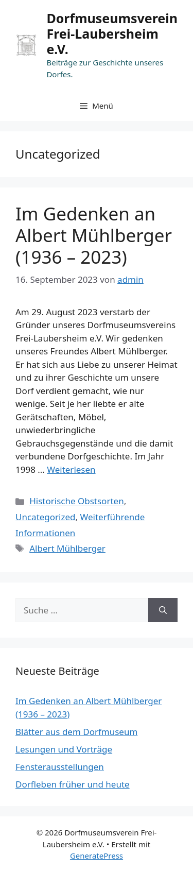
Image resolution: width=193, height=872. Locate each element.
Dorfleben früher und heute (72, 784)
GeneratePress (96, 855)
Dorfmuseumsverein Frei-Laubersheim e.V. (112, 33)
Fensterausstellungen (59, 767)
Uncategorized (45, 517)
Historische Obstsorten (76, 501)
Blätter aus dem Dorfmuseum (76, 732)
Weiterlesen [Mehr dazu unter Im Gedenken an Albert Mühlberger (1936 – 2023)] (71, 469)
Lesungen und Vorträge (63, 749)
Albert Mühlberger (67, 548)
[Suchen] (163, 610)
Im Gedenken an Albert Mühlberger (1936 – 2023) (93, 235)
